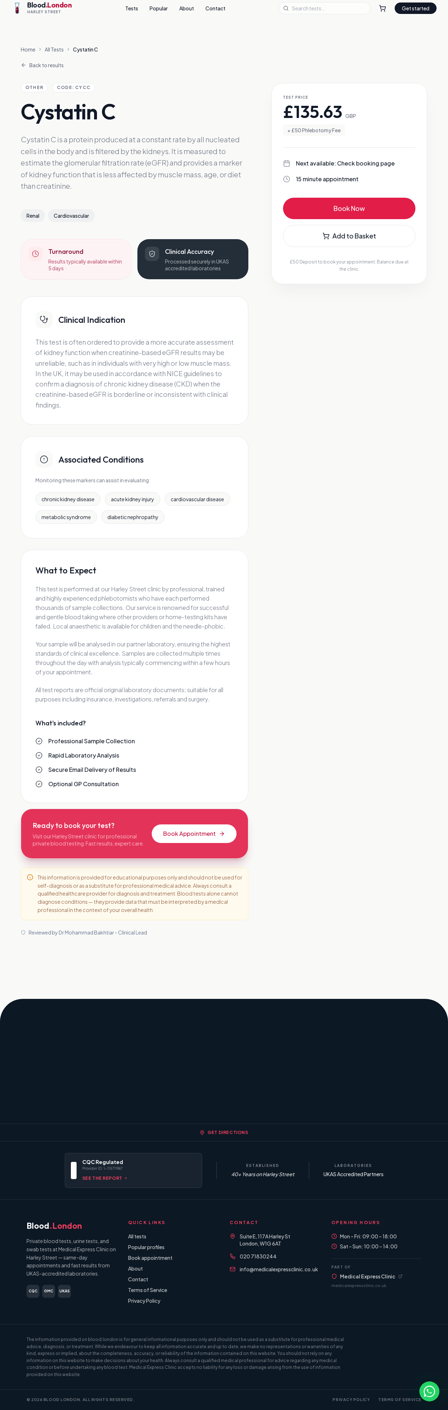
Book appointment (150, 1257)
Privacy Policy (144, 1300)
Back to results (42, 65)
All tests (137, 1236)
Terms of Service (147, 1290)
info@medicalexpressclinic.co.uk (279, 1269)
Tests (131, 8)
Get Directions (224, 1132)
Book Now (349, 208)
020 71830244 (258, 1256)
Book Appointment (194, 833)
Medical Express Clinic (367, 1276)
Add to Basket (349, 236)
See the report (104, 1178)
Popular (159, 8)
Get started (415, 8)
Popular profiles (146, 1247)
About (186, 8)
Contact (215, 8)
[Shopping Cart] (382, 8)
